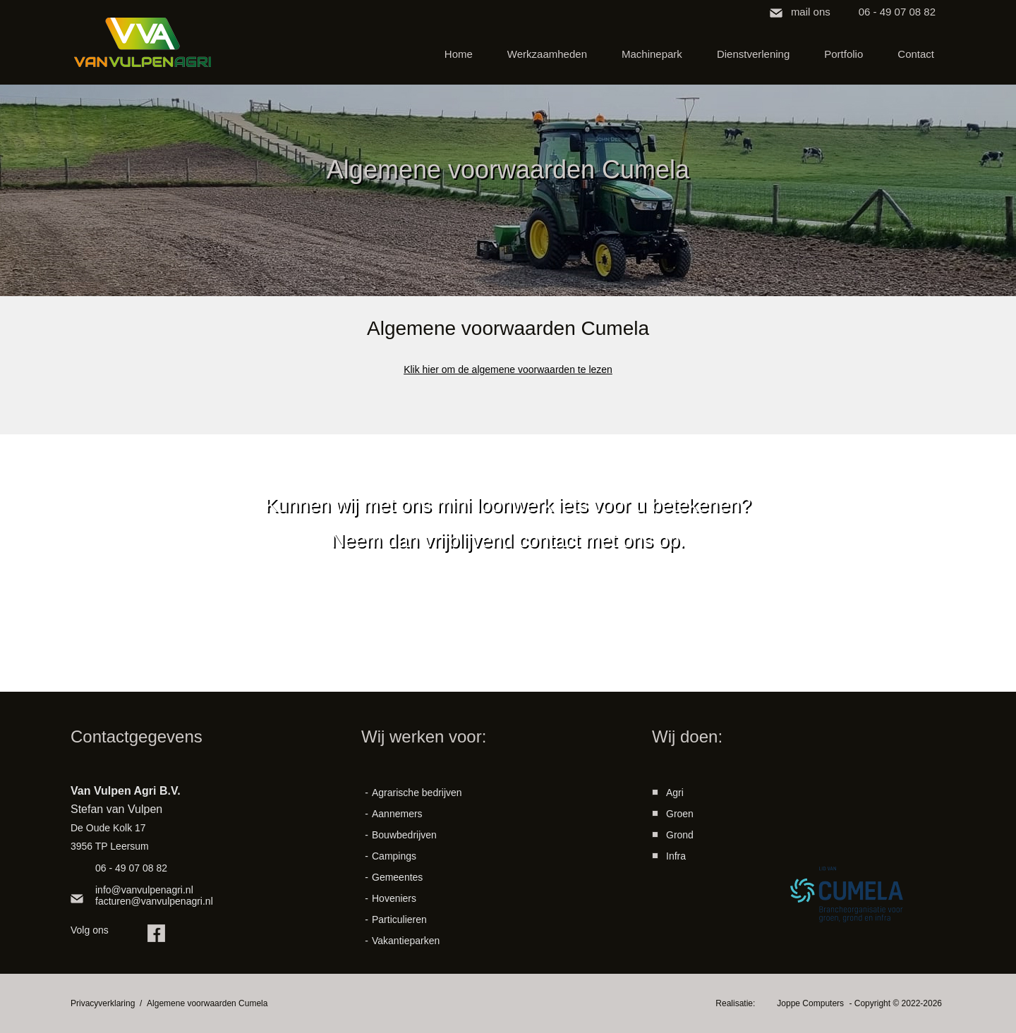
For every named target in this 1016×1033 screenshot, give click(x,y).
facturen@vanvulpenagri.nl (154, 901)
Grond (680, 835)
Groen (680, 813)
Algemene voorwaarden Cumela (207, 1003)
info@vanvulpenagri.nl (144, 890)
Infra (676, 856)
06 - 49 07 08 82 (897, 12)
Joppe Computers (811, 1003)
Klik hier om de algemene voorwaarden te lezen (508, 369)
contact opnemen (508, 635)
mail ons (810, 12)
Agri (675, 792)
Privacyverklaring (103, 1003)
